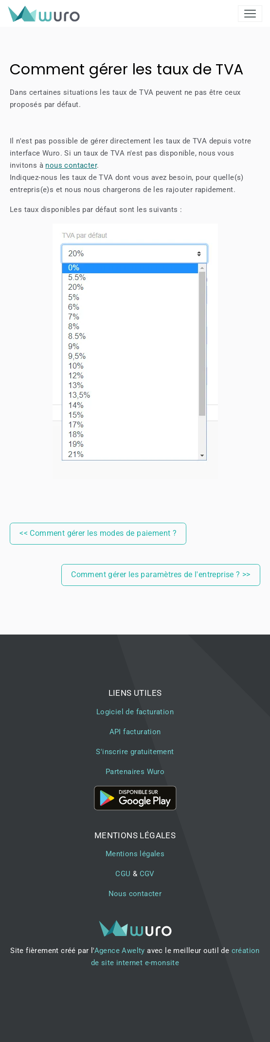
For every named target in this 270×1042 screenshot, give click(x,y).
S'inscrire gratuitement (135, 751)
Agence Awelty (119, 950)
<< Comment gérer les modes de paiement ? (98, 533)
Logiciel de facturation (135, 711)
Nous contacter (135, 893)
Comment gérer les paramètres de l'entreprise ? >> (161, 574)
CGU (122, 873)
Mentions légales (135, 853)
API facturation (135, 731)
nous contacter (71, 165)
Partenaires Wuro (135, 771)
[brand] (46, 13)
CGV (147, 873)
